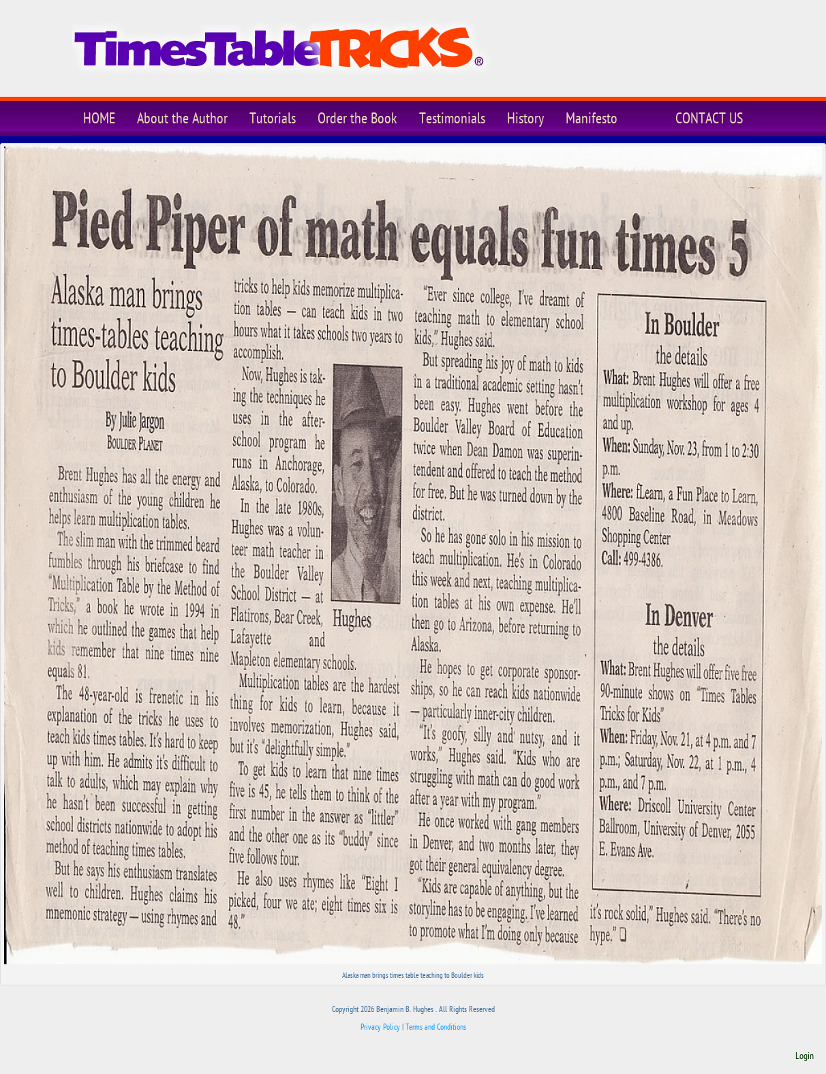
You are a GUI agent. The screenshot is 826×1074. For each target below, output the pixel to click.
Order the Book (357, 118)
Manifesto (591, 118)
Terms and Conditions (436, 1027)
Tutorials (272, 118)
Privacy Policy (380, 1027)
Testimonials (452, 118)
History (525, 118)
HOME (99, 118)
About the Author (182, 118)
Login (804, 1056)
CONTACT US (709, 118)
